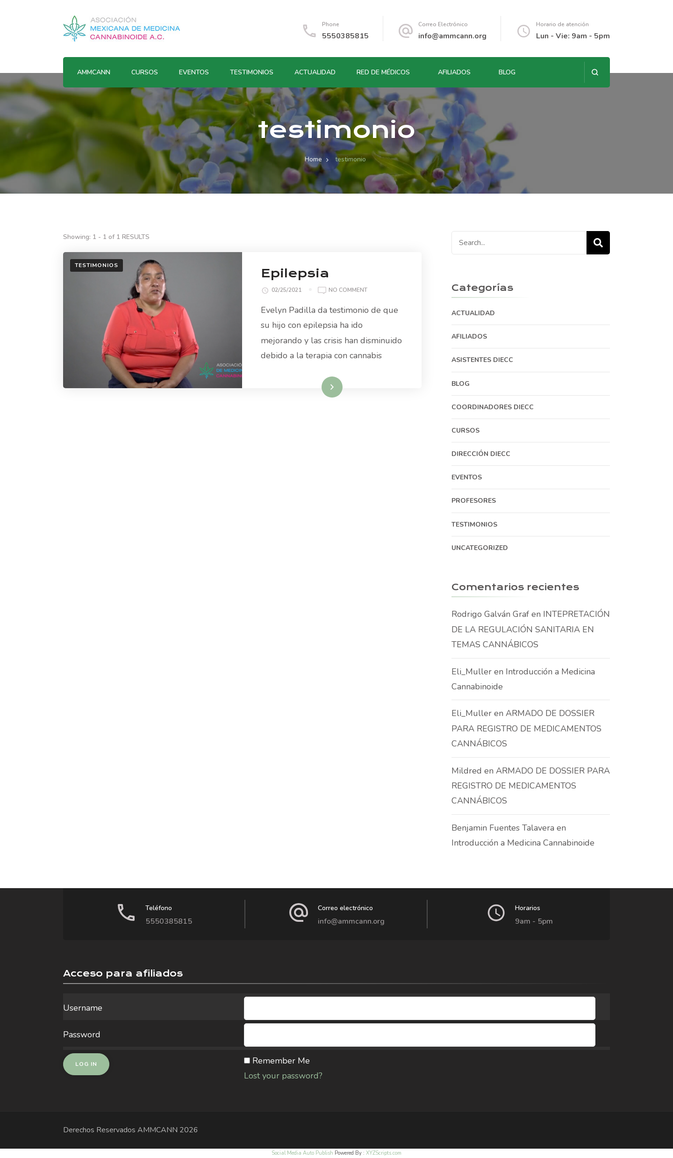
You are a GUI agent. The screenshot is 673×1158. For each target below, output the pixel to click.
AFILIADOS (454, 72)
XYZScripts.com (383, 1153)
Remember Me (281, 1060)
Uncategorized (479, 547)
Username (82, 1007)
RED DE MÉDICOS (383, 72)
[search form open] (594, 72)
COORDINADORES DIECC (492, 407)
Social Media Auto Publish (302, 1153)
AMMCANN (93, 72)
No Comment (348, 290)
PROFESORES (473, 500)
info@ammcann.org (452, 36)
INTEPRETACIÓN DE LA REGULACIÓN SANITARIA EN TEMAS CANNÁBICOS (530, 629)
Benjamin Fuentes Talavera (502, 827)
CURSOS (144, 72)
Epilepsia (295, 273)
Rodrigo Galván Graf (490, 614)
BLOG (507, 72)
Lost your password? (283, 1075)
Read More (317, 386)
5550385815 (345, 36)
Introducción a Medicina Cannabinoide (522, 842)
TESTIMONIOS (251, 72)
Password (81, 1034)
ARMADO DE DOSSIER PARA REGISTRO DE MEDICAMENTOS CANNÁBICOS (526, 728)
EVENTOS (194, 72)
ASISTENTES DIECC (482, 359)
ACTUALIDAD (315, 72)
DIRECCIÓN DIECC (480, 453)
